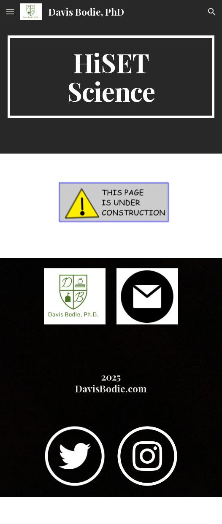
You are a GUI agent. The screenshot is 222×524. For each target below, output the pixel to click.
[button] (10, 11)
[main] (111, 76)
